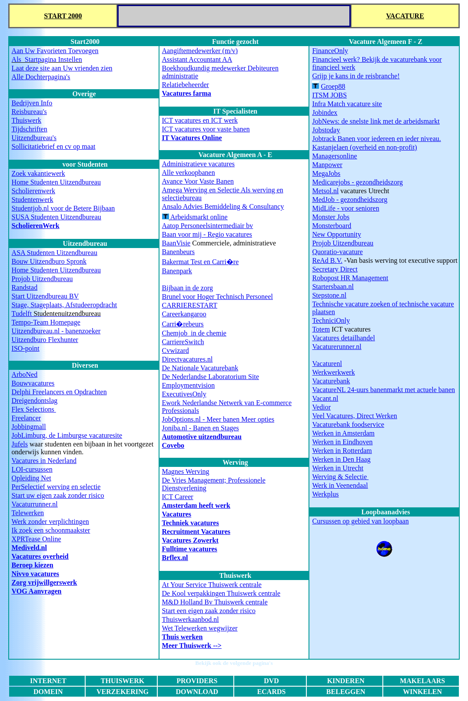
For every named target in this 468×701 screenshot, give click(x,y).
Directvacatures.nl (187, 359)
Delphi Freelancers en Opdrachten (59, 392)
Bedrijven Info (32, 103)
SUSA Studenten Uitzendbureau (56, 217)
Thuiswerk (26, 120)
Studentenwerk (32, 199)
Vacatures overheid (40, 556)
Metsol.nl (325, 191)
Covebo (173, 445)
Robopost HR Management (350, 278)
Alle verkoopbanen (188, 172)
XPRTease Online (36, 539)
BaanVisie (176, 243)
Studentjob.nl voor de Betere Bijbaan (63, 208)
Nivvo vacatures (35, 573)
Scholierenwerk (33, 191)
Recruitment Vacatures (196, 531)
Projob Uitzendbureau (42, 278)
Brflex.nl (175, 557)
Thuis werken (182, 637)
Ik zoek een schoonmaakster (51, 530)
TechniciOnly (331, 320)
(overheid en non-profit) (364, 147)
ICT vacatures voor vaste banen (206, 129)
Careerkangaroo (184, 314)
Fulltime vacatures (189, 549)
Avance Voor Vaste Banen (198, 181)
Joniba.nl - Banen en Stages (200, 428)
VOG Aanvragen (37, 591)
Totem (321, 329)
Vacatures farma (186, 93)
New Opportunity (336, 234)
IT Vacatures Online (192, 137)
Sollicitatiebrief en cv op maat (54, 146)
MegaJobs (326, 173)
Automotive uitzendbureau (202, 436)
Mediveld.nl (29, 547)
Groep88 (333, 86)
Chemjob (175, 333)
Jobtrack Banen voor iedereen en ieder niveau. (376, 138)
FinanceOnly (330, 50)
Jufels (20, 444)
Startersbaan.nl (333, 286)
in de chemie (207, 333)
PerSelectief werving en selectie (56, 486)
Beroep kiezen (32, 565)
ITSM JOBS (329, 95)
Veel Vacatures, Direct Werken (354, 415)
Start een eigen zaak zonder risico (209, 610)
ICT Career (177, 496)
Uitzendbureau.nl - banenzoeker (56, 331)
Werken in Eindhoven (342, 442)
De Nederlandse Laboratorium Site (210, 376)
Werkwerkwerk (333, 372)
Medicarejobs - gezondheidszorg (357, 182)
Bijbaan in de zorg (187, 288)
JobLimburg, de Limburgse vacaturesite (67, 435)
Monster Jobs (330, 217)
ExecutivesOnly (184, 394)
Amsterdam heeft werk (196, 505)
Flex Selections (34, 409)
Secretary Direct (334, 269)
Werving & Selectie (340, 476)
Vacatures (177, 514)
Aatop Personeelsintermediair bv (207, 225)
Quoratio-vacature (337, 251)
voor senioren (345, 208)
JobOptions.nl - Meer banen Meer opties (218, 419)
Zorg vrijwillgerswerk (44, 582)
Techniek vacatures (190, 523)
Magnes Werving (185, 471)
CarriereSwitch (183, 341)
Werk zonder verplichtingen (50, 521)
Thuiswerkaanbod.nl (190, 619)
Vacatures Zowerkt (190, 540)
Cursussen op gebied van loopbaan (360, 521)
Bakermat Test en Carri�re (200, 261)
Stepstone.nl (329, 295)
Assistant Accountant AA (197, 59)
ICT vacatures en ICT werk (200, 120)
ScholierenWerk (36, 225)
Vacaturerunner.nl (336, 346)
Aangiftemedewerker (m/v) (200, 50)
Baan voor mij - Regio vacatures (207, 234)
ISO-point (26, 348)
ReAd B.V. (327, 260)
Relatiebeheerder (185, 84)
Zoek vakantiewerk (38, 173)
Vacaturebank (331, 381)
